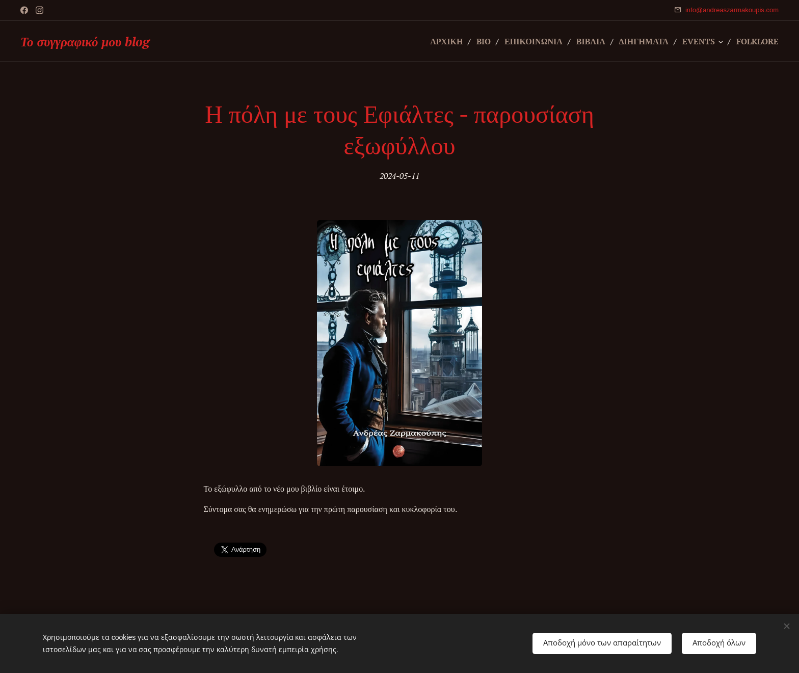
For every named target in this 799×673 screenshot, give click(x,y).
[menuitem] (431, 41)
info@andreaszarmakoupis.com (732, 10)
